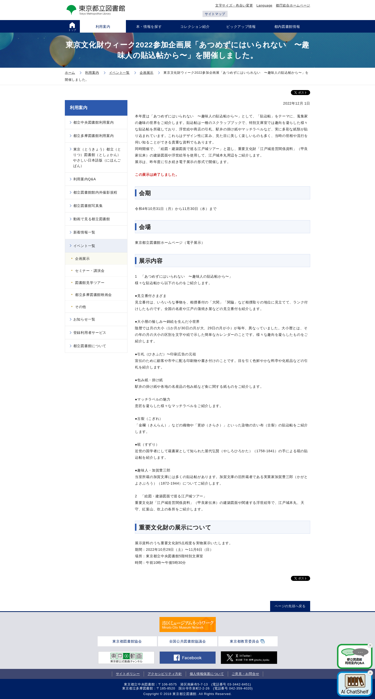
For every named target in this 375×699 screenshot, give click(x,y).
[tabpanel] (187, 624)
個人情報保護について (207, 674)
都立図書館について (89, 346)
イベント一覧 (84, 246)
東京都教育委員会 (244, 641)
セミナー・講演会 (90, 271)
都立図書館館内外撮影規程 (95, 192)
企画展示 (82, 259)
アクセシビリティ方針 (165, 674)
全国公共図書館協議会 (187, 641)
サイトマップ (215, 14)
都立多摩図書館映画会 (93, 295)
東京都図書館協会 (127, 641)
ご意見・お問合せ (245, 674)
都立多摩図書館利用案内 (93, 136)
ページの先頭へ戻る (290, 606)
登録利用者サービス (89, 333)
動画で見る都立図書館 (91, 219)
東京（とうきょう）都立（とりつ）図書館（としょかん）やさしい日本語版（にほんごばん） (97, 157)
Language (264, 5)
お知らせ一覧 (84, 319)
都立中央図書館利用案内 (93, 122)
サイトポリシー (128, 674)
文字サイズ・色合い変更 (234, 5)
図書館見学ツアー (90, 283)
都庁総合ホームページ (293, 5)
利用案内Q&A (84, 179)
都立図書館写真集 (88, 206)
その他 (80, 307)
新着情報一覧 (84, 232)
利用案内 (79, 107)
